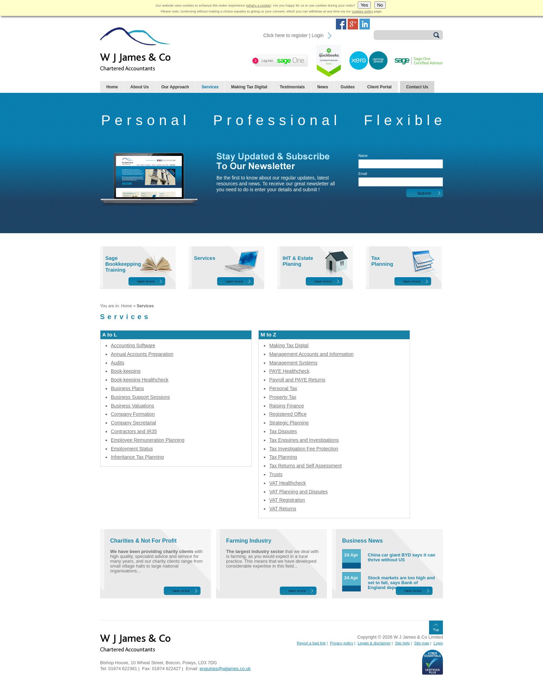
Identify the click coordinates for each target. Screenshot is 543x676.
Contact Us (417, 87)
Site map (421, 643)
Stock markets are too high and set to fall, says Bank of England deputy (401, 582)
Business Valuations (132, 406)
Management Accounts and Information (311, 354)
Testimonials (292, 87)
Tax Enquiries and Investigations (304, 440)
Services (210, 87)
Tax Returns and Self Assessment (305, 465)
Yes (364, 5)
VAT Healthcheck (287, 483)
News (322, 87)
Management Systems (293, 363)
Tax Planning (283, 457)
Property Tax (282, 397)
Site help (402, 643)
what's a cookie (258, 5)
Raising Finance (286, 406)
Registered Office (287, 414)
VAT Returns (282, 508)
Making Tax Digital (249, 87)
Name (363, 156)
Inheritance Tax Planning (137, 457)
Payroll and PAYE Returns (297, 380)
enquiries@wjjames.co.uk (225, 668)
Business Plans (127, 388)
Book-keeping (126, 371)
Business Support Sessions (140, 397)
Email (362, 174)
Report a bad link (311, 643)
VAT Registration (287, 500)
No (380, 5)
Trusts (275, 474)
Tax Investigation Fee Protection (303, 448)
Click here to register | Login (293, 35)
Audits (117, 363)
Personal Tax (283, 388)
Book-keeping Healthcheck (140, 380)
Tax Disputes (283, 431)
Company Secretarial (133, 422)
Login (438, 643)
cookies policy (362, 11)
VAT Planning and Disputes (298, 491)
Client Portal (379, 87)
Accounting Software (133, 345)
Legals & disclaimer (374, 643)
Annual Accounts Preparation (142, 354)
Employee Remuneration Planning (147, 440)
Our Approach (175, 87)
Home (112, 87)
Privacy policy (341, 643)
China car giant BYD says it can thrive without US (401, 557)
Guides (348, 87)
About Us (139, 87)
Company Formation (133, 414)
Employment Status (132, 448)
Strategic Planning (289, 422)
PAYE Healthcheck (289, 371)
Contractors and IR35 (134, 431)
